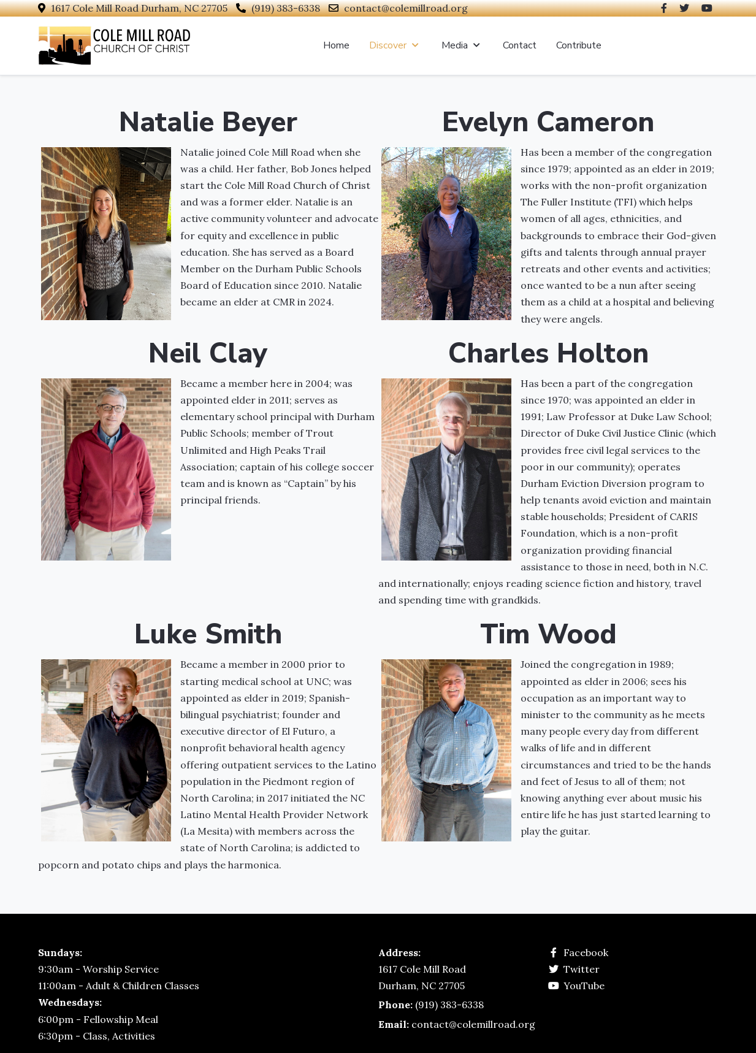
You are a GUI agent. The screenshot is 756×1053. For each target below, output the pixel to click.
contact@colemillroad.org (406, 8)
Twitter (581, 969)
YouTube (584, 985)
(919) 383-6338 (285, 8)
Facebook (585, 952)
